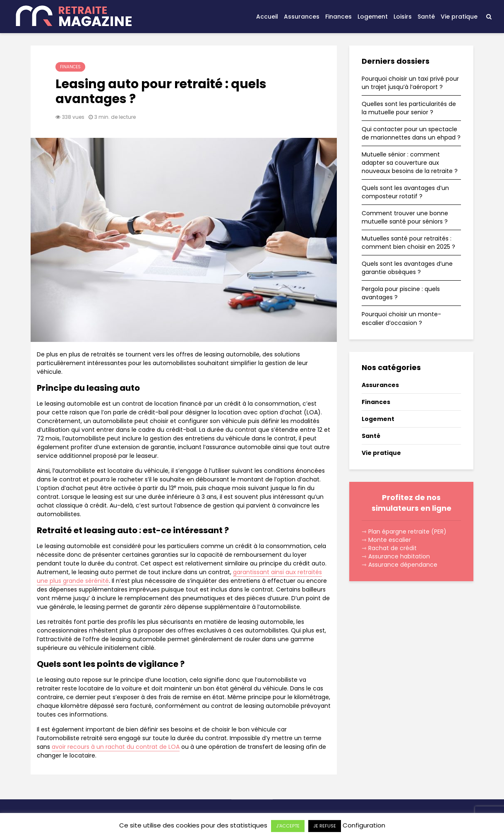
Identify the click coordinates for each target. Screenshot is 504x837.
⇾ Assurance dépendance (399, 564)
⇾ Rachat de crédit (389, 548)
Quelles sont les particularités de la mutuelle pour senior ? (409, 108)
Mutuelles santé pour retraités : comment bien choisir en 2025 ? (408, 242)
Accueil (267, 16)
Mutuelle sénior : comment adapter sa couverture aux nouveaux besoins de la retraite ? (410, 162)
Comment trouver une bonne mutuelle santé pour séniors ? (405, 217)
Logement (373, 16)
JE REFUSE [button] (324, 826)
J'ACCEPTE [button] (288, 826)
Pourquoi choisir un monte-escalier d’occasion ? (401, 318)
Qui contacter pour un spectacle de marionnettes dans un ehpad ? (411, 133)
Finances (338, 16)
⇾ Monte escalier (386, 540)
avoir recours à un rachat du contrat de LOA (116, 747)
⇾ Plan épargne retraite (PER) (404, 531)
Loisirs (403, 16)
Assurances (301, 16)
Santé (426, 16)
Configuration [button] (364, 825)
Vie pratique (459, 16)
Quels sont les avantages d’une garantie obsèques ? (407, 268)
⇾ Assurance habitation (396, 556)
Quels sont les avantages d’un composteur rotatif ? (405, 192)
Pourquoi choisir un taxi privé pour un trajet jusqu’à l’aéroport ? (410, 83)
